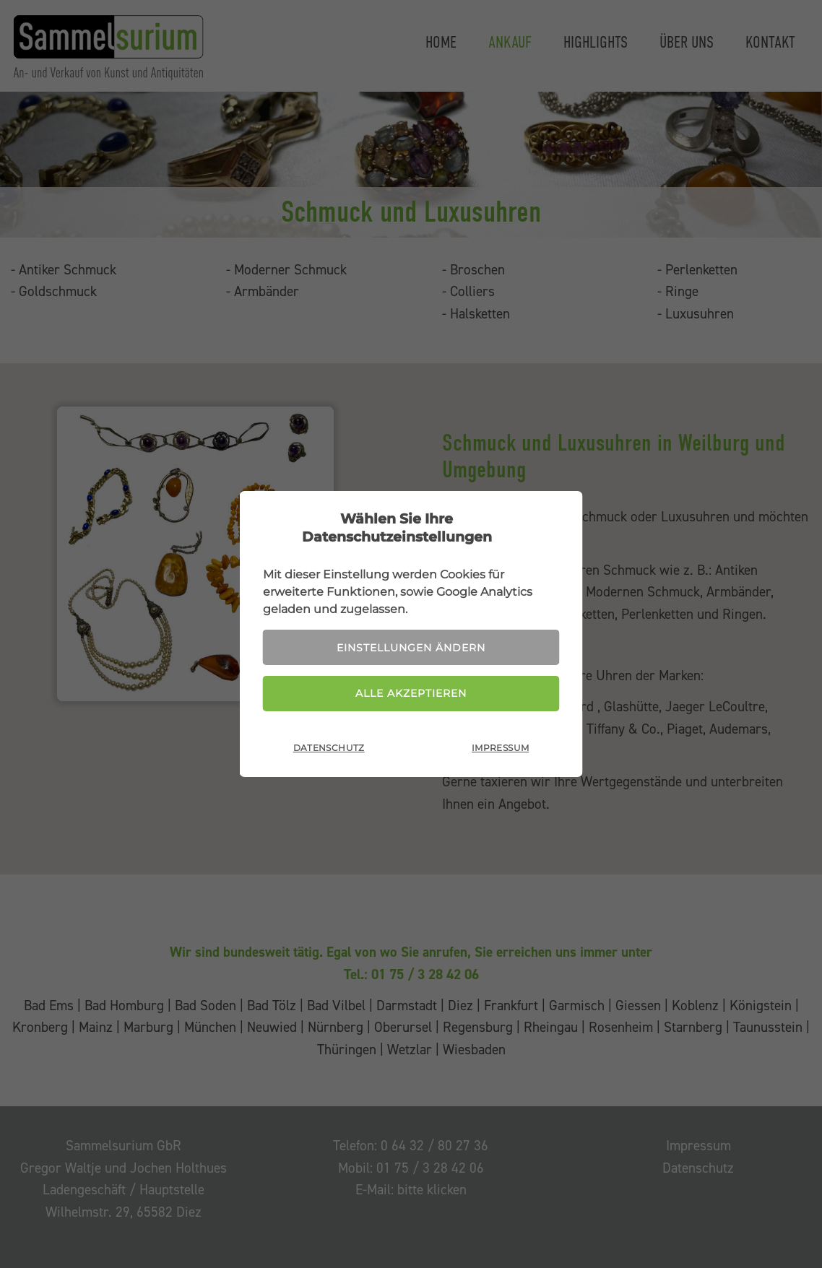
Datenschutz (329, 747)
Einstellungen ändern (411, 647)
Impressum (500, 747)
